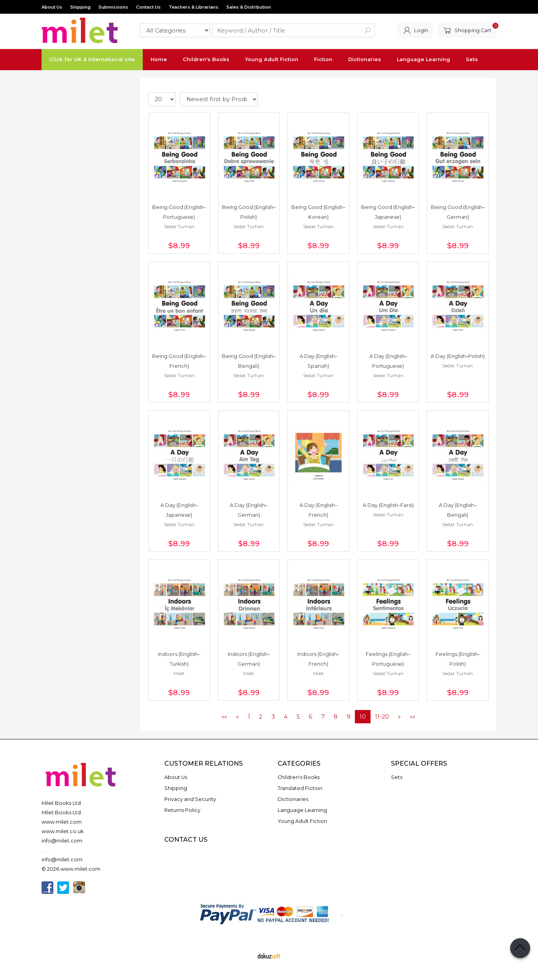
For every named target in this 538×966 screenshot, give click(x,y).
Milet (179, 673)
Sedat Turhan (179, 226)
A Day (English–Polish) (458, 356)
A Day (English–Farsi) (388, 505)
